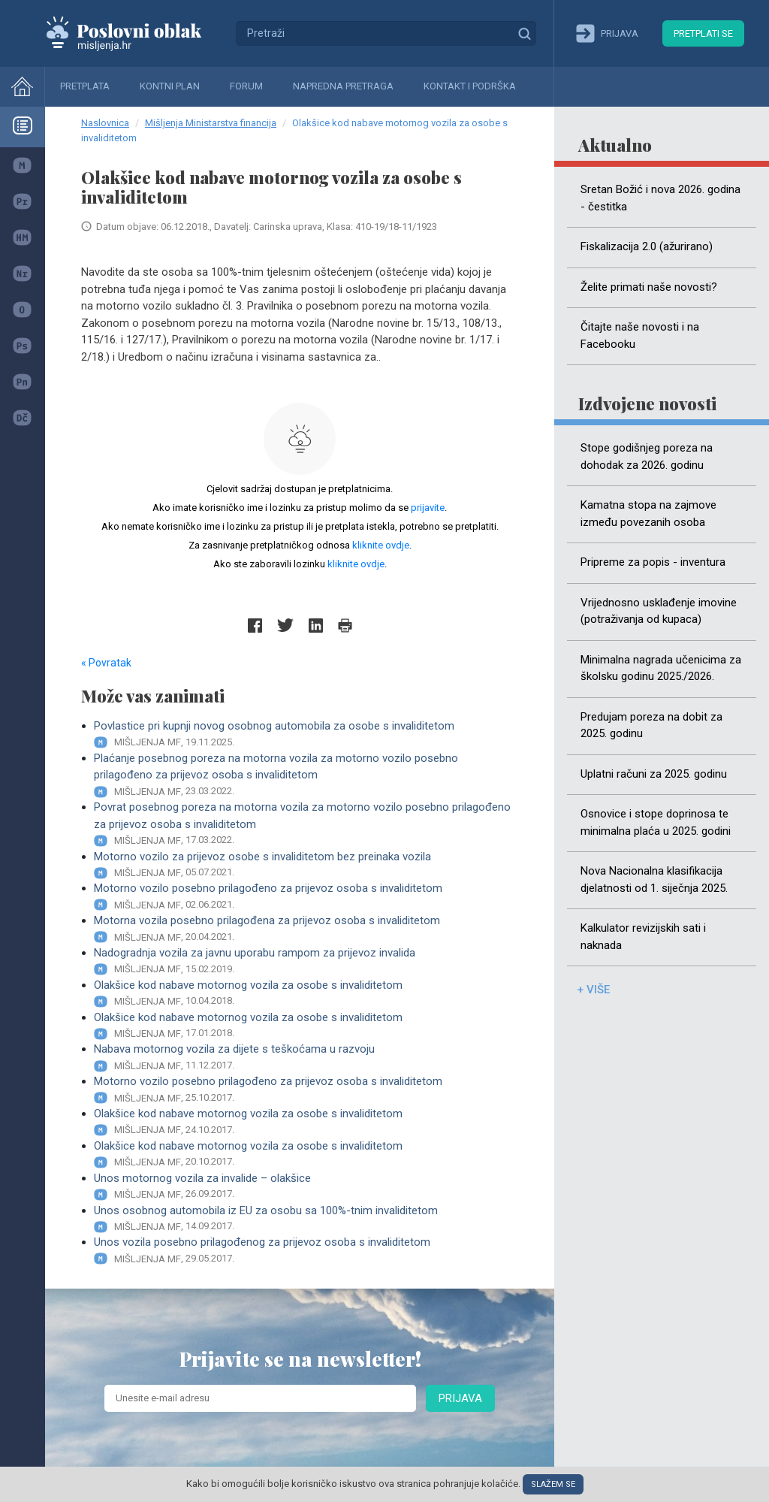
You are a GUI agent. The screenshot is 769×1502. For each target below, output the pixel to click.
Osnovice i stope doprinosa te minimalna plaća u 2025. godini (656, 822)
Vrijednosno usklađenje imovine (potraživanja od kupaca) (659, 611)
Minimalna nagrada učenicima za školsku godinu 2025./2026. (661, 668)
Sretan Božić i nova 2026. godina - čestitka (660, 198)
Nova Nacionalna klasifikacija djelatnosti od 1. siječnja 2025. (654, 879)
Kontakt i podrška (470, 86)
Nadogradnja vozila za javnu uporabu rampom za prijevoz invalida (306, 961)
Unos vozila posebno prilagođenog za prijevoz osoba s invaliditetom (306, 1250)
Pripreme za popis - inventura (653, 562)
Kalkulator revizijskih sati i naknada (643, 936)
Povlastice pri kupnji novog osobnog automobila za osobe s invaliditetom (306, 734)
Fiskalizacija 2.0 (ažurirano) (647, 246)
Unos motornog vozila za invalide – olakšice (306, 1186)
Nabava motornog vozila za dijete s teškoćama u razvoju (306, 1057)
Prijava (460, 1398)
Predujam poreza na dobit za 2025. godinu (651, 725)
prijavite (428, 507)
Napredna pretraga (343, 86)
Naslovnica (105, 122)
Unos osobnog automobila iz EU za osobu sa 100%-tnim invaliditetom (306, 1219)
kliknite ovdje (380, 545)
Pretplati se (703, 33)
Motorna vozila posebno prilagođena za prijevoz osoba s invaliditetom (306, 929)
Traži (524, 33)
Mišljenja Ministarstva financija (210, 122)
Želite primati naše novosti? (649, 287)
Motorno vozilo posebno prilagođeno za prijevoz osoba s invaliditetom (306, 896)
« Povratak (106, 663)
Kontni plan (170, 86)
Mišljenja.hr (135, 33)
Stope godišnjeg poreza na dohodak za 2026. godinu (647, 456)
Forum (246, 86)
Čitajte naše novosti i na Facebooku (640, 335)
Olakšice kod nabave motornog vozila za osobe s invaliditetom (306, 993)
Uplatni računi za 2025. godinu (654, 774)
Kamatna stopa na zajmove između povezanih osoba (648, 513)
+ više (593, 989)
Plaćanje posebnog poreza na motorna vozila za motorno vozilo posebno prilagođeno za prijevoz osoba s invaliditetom (306, 775)
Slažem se (553, 1484)
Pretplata (85, 86)
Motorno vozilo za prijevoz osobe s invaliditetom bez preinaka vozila (306, 865)
